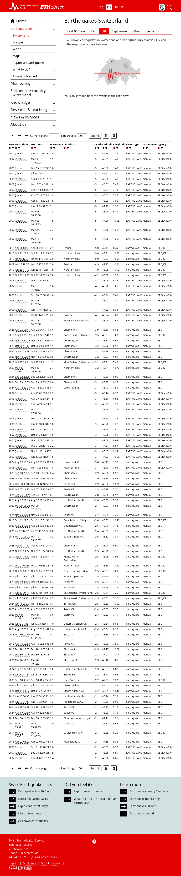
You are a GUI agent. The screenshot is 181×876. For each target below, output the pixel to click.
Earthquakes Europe (143, 806)
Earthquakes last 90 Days (34, 791)
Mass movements (146, 31)
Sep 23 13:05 (22, 382)
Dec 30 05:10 (22, 484)
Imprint (13, 863)
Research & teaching (33, 109)
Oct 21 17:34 (22, 253)
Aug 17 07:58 (22, 669)
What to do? (34, 69)
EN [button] (109, 7)
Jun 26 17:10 (22, 269)
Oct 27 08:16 (22, 571)
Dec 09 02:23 (22, 582)
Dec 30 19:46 (22, 654)
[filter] (12, 148)
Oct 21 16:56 (22, 275)
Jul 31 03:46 (21, 587)
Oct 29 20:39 (22, 707)
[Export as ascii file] (114, 136)
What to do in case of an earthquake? (95, 801)
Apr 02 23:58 (22, 609)
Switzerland (21, 35)
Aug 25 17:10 (22, 500)
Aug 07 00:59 (22, 712)
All (104, 31)
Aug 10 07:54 (22, 643)
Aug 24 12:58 (22, 525)
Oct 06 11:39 (22, 345)
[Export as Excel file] (106, 136)
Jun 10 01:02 (22, 701)
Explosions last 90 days (33, 806)
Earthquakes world (142, 813)
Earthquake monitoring (145, 799)
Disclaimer (30, 863)
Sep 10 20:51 (22, 473)
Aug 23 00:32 (22, 335)
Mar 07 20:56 (22, 660)
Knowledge (33, 102)
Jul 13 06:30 (21, 598)
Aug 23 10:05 (22, 462)
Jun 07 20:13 (22, 592)
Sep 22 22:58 (22, 376)
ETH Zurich (25, 867)
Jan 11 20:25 (22, 603)
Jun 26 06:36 (22, 696)
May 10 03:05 (19, 734)
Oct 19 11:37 (22, 545)
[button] (24, 6)
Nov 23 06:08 (22, 514)
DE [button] (101, 7)
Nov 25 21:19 (22, 340)
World (17, 49)
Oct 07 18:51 (22, 489)
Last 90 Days (76, 31)
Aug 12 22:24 (22, 387)
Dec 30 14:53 (22, 718)
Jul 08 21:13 (21, 674)
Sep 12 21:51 (22, 520)
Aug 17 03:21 (22, 629)
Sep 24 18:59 (22, 494)
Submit (95, 136)
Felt (93, 31)
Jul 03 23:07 (21, 685)
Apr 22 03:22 (22, 741)
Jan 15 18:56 (22, 264)
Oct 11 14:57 (22, 556)
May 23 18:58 (19, 369)
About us (33, 124)
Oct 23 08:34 (22, 362)
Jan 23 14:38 (22, 531)
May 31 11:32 (19, 616)
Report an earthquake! (88, 791)
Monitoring (33, 83)
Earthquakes (33, 28)
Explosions (119, 31)
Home (19, 21)
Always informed (34, 76)
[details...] (21, 153)
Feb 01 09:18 (22, 565)
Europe (18, 42)
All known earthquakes (33, 821)
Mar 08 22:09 (22, 634)
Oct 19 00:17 (22, 691)
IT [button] (122, 7)
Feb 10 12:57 (22, 649)
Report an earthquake (28, 63)
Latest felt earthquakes (33, 799)
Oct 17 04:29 (22, 351)
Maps (16, 56)
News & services (33, 117)
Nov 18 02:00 (22, 356)
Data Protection (51, 863)
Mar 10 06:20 (22, 536)
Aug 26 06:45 (22, 329)
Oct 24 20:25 (22, 478)
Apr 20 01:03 (22, 248)
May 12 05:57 (19, 725)
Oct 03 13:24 (22, 551)
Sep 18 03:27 (22, 680)
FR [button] (116, 7)
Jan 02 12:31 (22, 258)
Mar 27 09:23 (22, 505)
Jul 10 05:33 (21, 623)
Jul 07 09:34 (21, 576)
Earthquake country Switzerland (33, 93)
